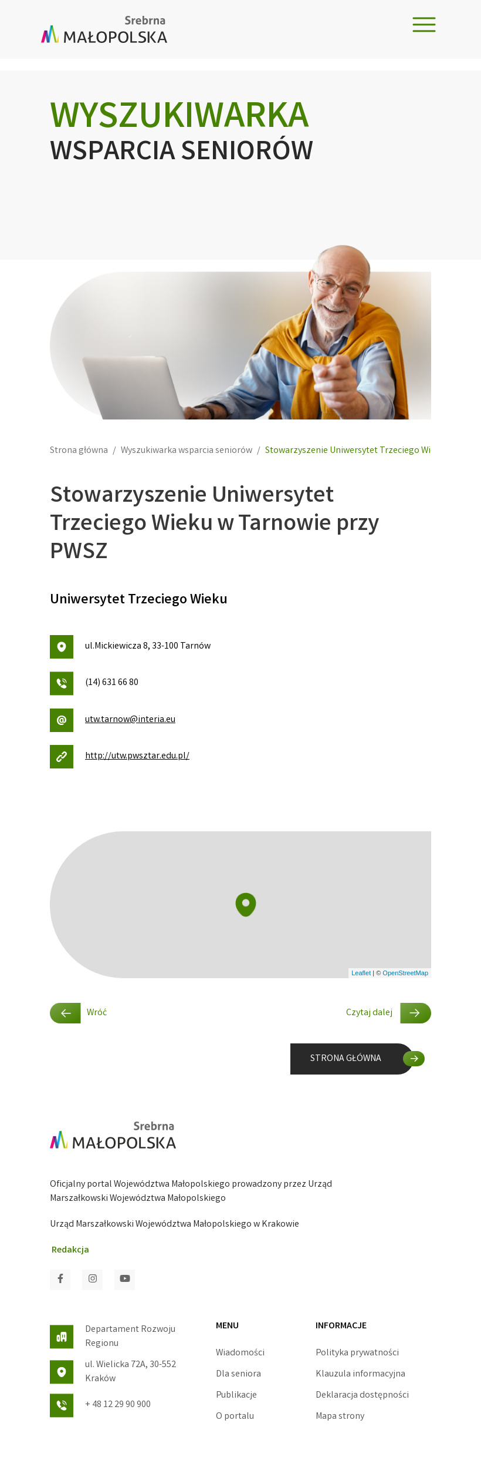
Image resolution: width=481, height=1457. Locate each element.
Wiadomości (240, 1353)
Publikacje (236, 1395)
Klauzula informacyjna (360, 1374)
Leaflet (361, 972)
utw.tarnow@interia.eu (112, 720)
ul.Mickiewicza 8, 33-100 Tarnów (130, 647)
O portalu (235, 1417)
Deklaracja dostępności (362, 1395)
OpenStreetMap (405, 972)
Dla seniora (238, 1374)
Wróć (78, 1013)
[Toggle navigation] (424, 24)
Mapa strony (340, 1417)
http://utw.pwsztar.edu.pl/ (119, 756)
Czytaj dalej (388, 1013)
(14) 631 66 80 (94, 684)
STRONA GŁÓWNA (345, 1059)
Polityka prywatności (357, 1353)
